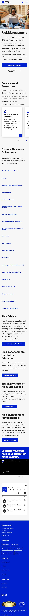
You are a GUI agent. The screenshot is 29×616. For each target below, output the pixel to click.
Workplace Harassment (8, 294)
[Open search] (22, 2)
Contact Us (4, 583)
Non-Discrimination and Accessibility (11, 221)
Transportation (6, 279)
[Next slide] (26, 141)
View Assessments (10, 375)
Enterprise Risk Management (9, 214)
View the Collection (10, 440)
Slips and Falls (5, 236)
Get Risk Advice (6, 544)
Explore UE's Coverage (7, 553)
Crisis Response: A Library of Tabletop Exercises (12, 207)
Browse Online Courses (14, 70)
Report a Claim (15, 544)
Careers (17, 553)
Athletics (4, 178)
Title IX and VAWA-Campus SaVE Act (11, 272)
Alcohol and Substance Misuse (10, 171)
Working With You (6, 570)
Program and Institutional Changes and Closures (12, 228)
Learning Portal (18, 549)
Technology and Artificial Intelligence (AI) (13, 265)
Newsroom (4, 587)
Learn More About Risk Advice (13, 344)
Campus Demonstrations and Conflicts (12, 185)
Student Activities (6, 243)
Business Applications (7, 549)
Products (4, 566)
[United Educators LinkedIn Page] (2, 595)
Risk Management (6, 562)
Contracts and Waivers (8, 200)
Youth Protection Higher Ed (9, 301)
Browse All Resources (14, 65)
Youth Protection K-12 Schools (10, 308)
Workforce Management (8, 286)
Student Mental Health (8, 250)
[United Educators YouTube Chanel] (5, 594)
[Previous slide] (22, 141)
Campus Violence (6, 192)
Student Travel (6, 258)
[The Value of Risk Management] (14, 467)
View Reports (9, 406)
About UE (4, 574)
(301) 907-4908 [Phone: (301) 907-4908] (5, 535)
